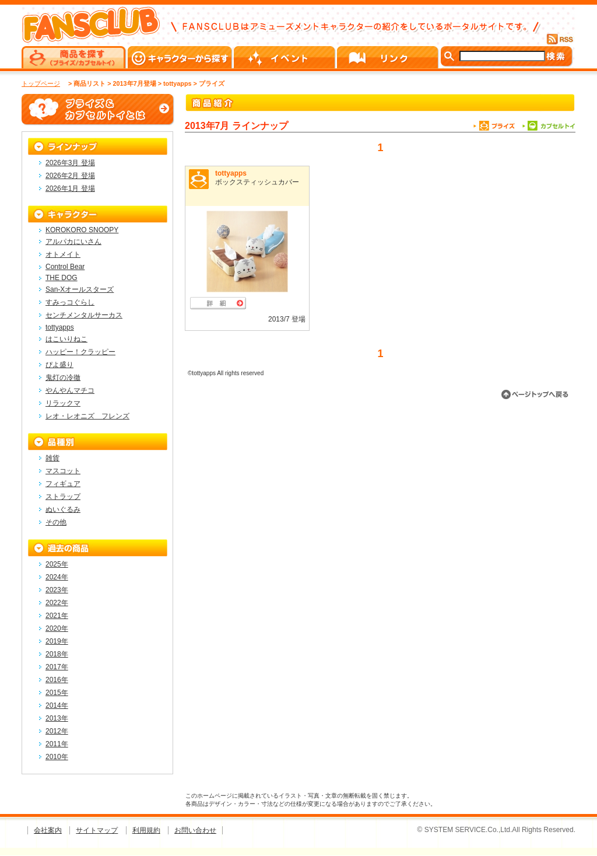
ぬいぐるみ (62, 509)
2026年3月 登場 (70, 163)
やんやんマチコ (69, 390)
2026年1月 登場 (70, 188)
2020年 (56, 628)
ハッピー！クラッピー (80, 352)
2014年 (56, 705)
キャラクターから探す (181, 57)
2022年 (56, 603)
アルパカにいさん (73, 241)
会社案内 (48, 830)
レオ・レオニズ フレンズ (87, 416)
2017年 (56, 667)
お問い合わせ (195, 830)
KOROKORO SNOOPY (81, 230)
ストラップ (62, 496)
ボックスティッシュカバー (257, 182)
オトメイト (62, 254)
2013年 (56, 718)
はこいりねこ (66, 339)
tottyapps (231, 173)
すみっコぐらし (69, 302)
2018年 (56, 654)
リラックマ (62, 403)
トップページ (41, 83)
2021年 (56, 616)
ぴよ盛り (59, 365)
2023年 (56, 590)
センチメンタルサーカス (83, 315)
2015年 (56, 693)
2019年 (56, 641)
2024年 (56, 577)
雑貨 (52, 458)
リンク (388, 57)
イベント (285, 57)
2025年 (56, 564)
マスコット (62, 471)
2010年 (56, 757)
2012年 (56, 731)
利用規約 (146, 830)
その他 (55, 522)
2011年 (56, 744)
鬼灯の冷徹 (62, 377)
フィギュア (62, 484)
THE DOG (61, 278)
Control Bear (65, 267)
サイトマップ (97, 830)
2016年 (56, 680)
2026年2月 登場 (70, 176)
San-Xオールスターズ (79, 289)
